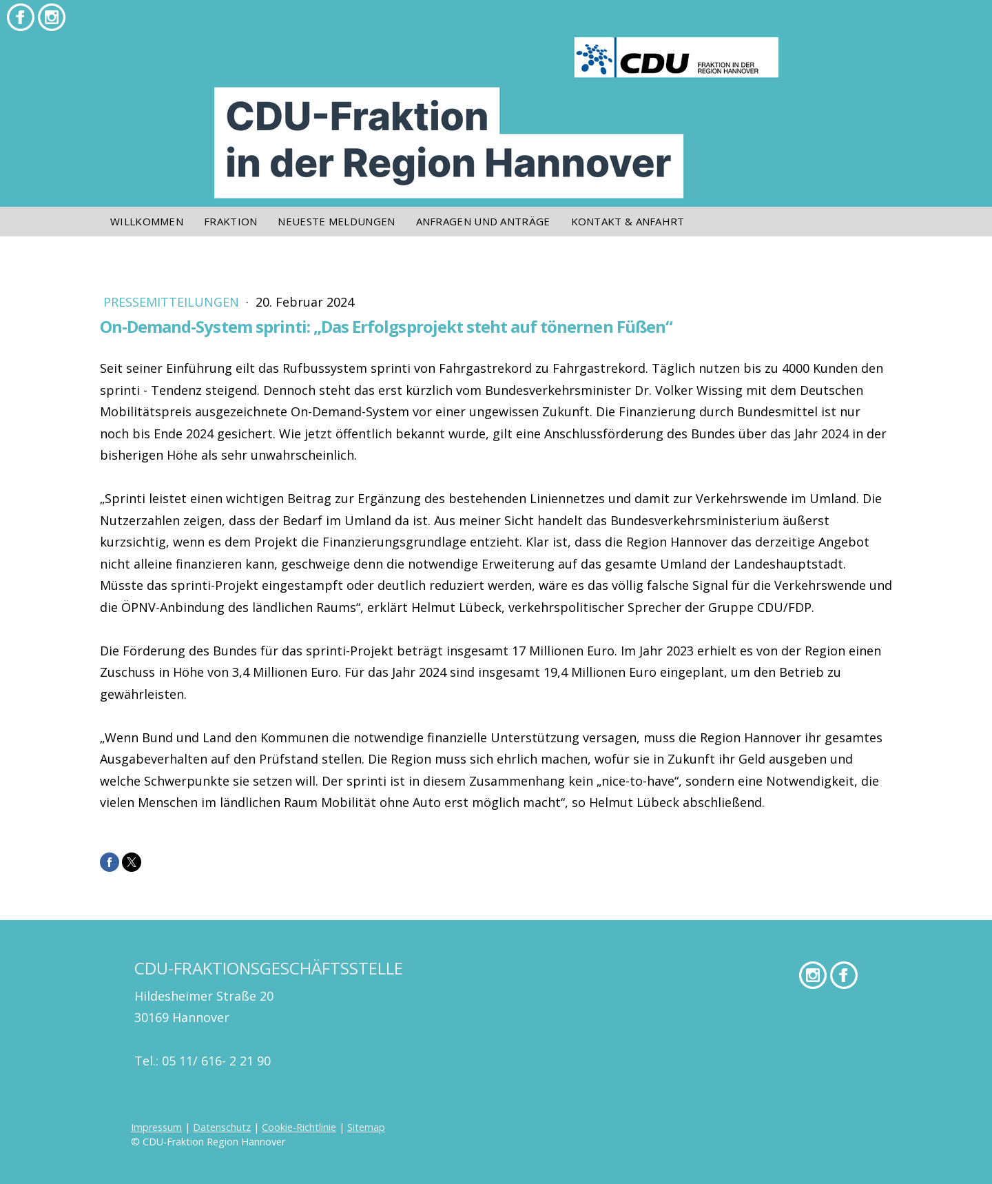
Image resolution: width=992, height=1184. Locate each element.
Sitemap (366, 1127)
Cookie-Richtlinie (299, 1127)
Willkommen (146, 221)
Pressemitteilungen (172, 302)
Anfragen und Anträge (483, 221)
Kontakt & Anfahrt (628, 221)
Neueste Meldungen (336, 221)
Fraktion (230, 221)
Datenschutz (222, 1127)
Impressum (156, 1127)
